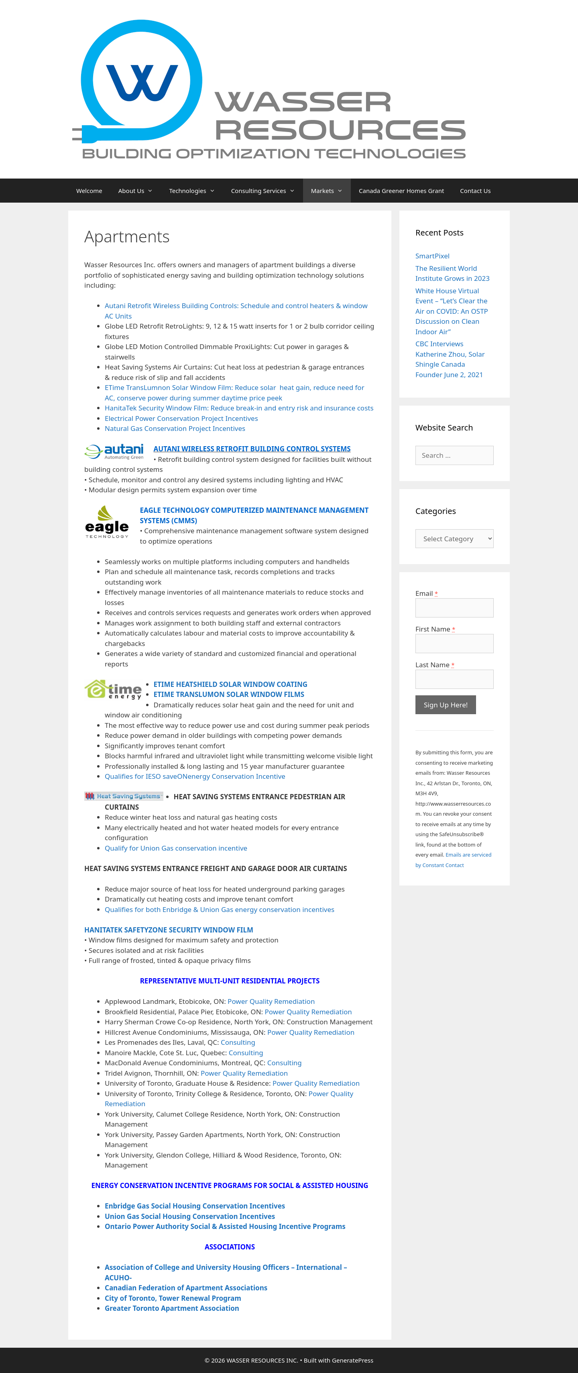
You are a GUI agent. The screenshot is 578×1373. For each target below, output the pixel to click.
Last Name (434, 664)
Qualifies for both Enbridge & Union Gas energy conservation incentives (219, 909)
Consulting (238, 1042)
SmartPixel (432, 255)
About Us (139, 191)
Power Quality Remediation (271, 1001)
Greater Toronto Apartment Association (172, 1308)
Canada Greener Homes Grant (401, 191)
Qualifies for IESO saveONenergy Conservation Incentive (195, 776)
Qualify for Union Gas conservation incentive (176, 848)
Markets (331, 191)
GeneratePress (352, 1360)
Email (426, 593)
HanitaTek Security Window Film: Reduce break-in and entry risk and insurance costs (239, 407)
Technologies (196, 191)
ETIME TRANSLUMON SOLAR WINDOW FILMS (229, 694)
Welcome (89, 191)
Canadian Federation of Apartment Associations (186, 1287)
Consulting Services (267, 191)
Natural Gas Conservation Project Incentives (175, 428)
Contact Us (475, 191)
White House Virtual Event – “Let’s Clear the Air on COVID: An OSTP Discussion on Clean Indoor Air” (451, 311)
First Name (435, 629)
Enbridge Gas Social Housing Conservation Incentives (195, 1206)
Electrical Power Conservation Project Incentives (181, 418)
